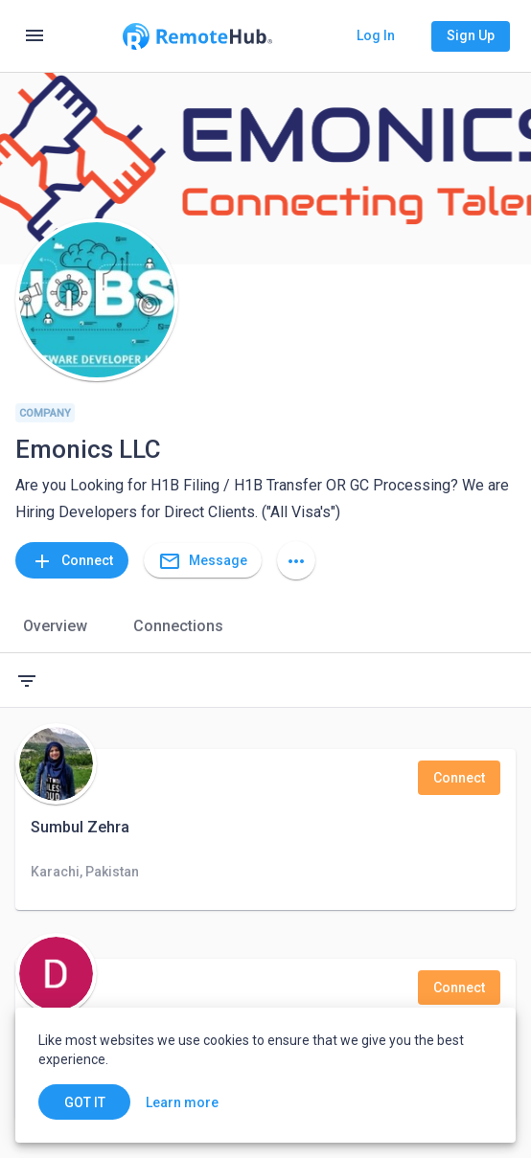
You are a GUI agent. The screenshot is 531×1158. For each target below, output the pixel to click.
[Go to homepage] (197, 36)
